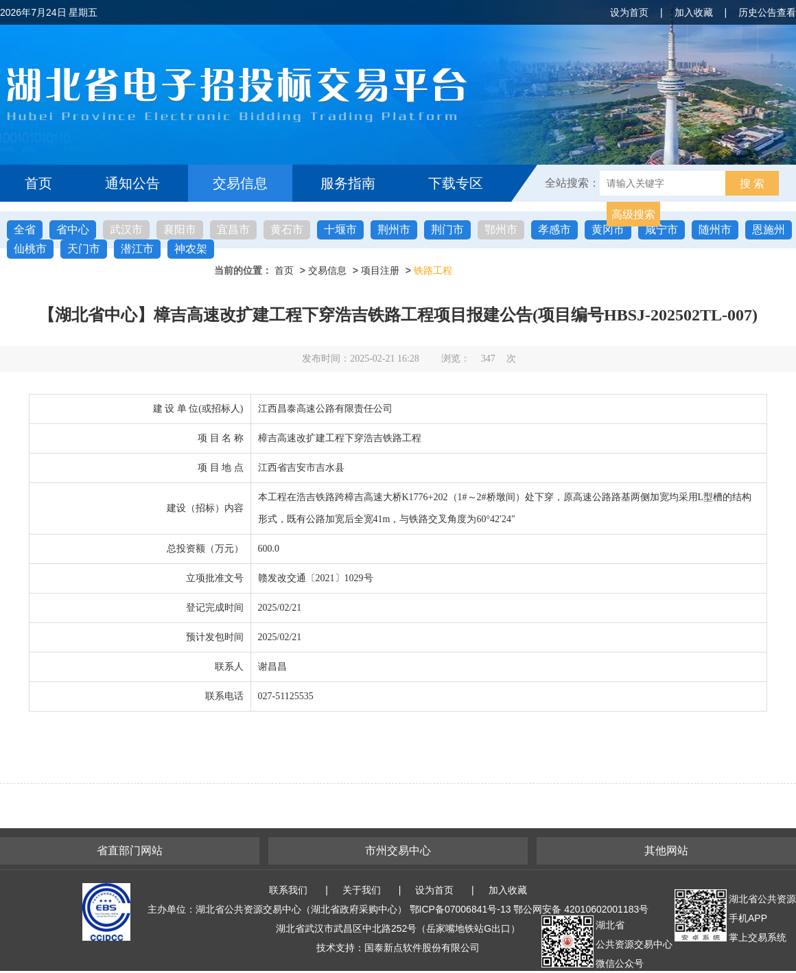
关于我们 (361, 889)
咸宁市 (661, 229)
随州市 (715, 229)
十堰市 (340, 229)
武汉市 (126, 229)
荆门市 (447, 229)
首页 (38, 183)
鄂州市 (500, 229)
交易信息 (240, 183)
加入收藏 (694, 12)
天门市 (83, 249)
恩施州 (768, 229)
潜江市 (137, 249)
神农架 (190, 249)
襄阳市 (179, 229)
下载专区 (455, 183)
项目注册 (380, 270)
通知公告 (132, 183)
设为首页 (629, 12)
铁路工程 (433, 270)
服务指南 (347, 183)
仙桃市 (30, 249)
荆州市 (393, 229)
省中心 (72, 229)
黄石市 (286, 229)
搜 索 (752, 183)
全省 (25, 229)
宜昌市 (233, 229)
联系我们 (288, 889)
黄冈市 (608, 229)
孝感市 (554, 229)
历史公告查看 (767, 12)
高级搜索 (633, 214)
